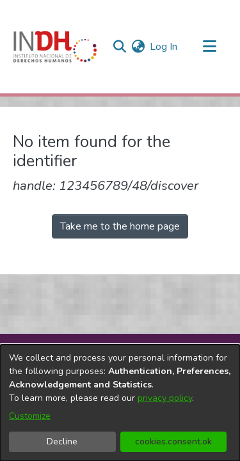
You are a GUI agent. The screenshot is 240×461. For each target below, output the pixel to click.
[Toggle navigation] (209, 47)
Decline (62, 441)
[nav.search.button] (119, 46)
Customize (30, 416)
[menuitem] (138, 46)
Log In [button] (164, 47)
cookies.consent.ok (173, 441)
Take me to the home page (120, 226)
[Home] (55, 47)
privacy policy (165, 398)
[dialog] (120, 403)
